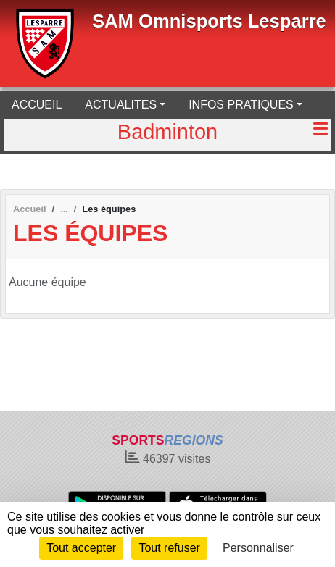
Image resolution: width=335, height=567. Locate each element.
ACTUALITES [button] (121, 104)
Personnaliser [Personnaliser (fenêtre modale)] (258, 548)
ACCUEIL (37, 104)
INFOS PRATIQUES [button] (241, 104)
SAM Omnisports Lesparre (209, 21)
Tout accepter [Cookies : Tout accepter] (81, 548)
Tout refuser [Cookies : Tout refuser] (168, 548)
